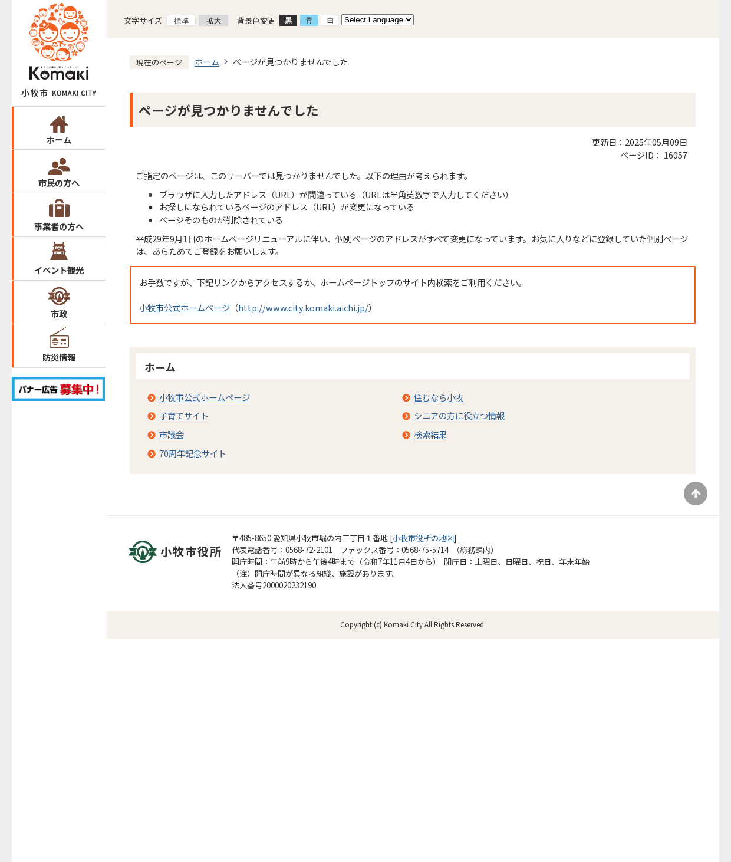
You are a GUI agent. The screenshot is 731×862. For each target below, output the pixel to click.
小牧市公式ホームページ (184, 307)
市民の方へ (59, 182)
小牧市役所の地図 (423, 538)
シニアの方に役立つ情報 (459, 415)
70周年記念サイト (192, 453)
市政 (59, 313)
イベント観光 (59, 270)
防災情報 (58, 357)
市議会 (171, 434)
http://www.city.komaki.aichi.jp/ (303, 307)
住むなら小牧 (438, 397)
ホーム (59, 139)
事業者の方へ (59, 226)
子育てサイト (184, 415)
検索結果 (430, 434)
